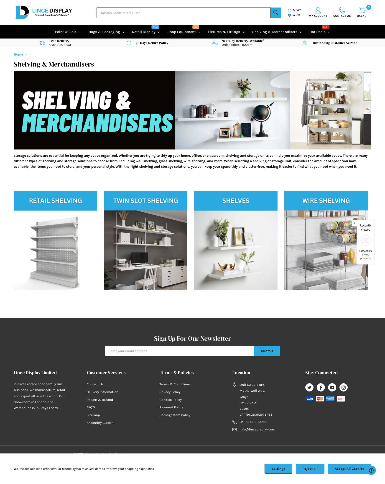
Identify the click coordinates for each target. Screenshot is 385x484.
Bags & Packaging (104, 32)
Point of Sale (66, 32)
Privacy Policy (170, 392)
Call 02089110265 (253, 422)
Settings (278, 469)
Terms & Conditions (175, 384)
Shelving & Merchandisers (274, 32)
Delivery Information (102, 392)
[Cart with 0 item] (362, 12)
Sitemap (93, 415)
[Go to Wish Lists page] (342, 12)
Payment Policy (171, 407)
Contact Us (95, 384)
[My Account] (318, 12)
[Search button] (276, 13)
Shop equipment (181, 31)
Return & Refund (100, 400)
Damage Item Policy (175, 415)
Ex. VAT (297, 10)
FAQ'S (91, 407)
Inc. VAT (297, 15)
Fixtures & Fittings (224, 32)
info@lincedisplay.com (257, 429)
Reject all (310, 469)
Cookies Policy (171, 400)
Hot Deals (317, 31)
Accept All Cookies (350, 469)
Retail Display (143, 31)
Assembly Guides (100, 423)
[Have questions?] (371, 470)
